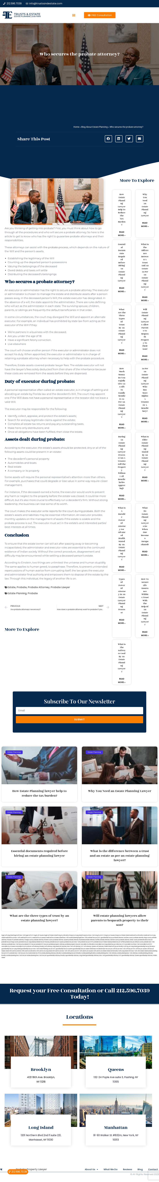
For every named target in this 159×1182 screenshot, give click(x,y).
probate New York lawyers (18, 953)
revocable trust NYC (146, 944)
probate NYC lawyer (29, 944)
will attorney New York (66, 946)
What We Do (104, 1169)
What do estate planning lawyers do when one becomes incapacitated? (145, 526)
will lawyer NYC (130, 949)
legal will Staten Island (50, 935)
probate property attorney (57, 944)
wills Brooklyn (114, 951)
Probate (22, 587)
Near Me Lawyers (107, 949)
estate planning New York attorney (106, 953)
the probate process (55, 247)
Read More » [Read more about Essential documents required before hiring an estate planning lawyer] (121, 290)
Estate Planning (17, 593)
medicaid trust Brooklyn (136, 935)
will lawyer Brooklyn (118, 946)
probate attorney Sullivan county (109, 940)
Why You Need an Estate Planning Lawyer (145, 205)
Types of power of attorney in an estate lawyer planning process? (122, 596)
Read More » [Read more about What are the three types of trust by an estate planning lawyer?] (121, 352)
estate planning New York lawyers (37, 955)
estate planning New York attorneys (127, 953)
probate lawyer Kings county (10, 942)
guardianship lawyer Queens (64, 949)
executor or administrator (73, 350)
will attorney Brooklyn (38, 946)
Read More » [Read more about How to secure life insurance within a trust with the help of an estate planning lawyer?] (145, 634)
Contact (153, 1169)
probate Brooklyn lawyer (145, 940)
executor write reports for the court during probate (62, 511)
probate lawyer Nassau (42, 942)
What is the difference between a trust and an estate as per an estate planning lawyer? (145, 267)
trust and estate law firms (33, 953)
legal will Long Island (8, 935)
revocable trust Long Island (103, 944)
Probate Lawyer (60, 587)
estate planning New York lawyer (16, 955)
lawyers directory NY (117, 944)
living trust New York (88, 935)
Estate (12, 587)
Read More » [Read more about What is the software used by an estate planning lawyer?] (121, 680)
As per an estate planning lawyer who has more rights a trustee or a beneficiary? (145, 390)
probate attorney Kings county (142, 937)
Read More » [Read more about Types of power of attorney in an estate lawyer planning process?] (121, 622)
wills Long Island (123, 951)
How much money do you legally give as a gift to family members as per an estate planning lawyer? (121, 393)
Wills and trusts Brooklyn (29, 951)
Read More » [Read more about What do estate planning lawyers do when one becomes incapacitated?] (145, 553)
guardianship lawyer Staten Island (83, 949)
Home (76, 127)
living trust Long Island (75, 935)
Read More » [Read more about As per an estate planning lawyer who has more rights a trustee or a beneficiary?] (145, 420)
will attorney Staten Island (104, 946)
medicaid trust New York (12, 937)
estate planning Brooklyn (89, 953)
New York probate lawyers (90, 937)
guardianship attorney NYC (113, 955)
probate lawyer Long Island (27, 942)
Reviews (122, 1169)
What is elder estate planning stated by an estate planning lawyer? (145, 453)
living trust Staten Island (122, 935)
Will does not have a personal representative (44, 397)
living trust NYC (99, 935)
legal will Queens (39, 935)
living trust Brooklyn (63, 935)
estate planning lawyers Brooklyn (72, 953)
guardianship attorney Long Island (76, 955)
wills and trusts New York (59, 951)
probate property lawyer (72, 944)
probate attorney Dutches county (123, 937)
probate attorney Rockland (76, 940)
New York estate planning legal (72, 937)
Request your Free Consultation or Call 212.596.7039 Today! (80, 993)
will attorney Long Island (52, 946)
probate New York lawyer (15, 944)
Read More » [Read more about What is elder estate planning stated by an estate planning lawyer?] (145, 479)
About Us (82, 1169)
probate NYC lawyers (42, 944)
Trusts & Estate (27, 14)
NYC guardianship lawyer (105, 937)
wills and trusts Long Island (44, 951)
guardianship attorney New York (95, 955)
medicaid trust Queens (39, 937)
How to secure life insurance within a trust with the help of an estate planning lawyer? (145, 602)
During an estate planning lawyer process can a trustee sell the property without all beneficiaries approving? (122, 462)
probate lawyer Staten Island (102, 942)
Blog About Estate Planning (94, 127)
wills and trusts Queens (86, 951)
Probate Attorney (39, 587)
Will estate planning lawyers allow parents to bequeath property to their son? (145, 329)
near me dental (97, 949)
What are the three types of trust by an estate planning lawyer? (122, 326)
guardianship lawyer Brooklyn (146, 946)
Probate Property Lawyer (31, 1169)
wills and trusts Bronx (15, 951)
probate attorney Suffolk (92, 940)
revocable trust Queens (9, 946)
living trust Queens (109, 935)
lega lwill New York (19, 935)
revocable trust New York (132, 944)
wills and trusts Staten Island (102, 951)
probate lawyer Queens (57, 942)
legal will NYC (29, 935)
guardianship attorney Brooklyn (56, 955)
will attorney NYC (78, 946)
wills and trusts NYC (73, 951)
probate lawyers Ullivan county (134, 942)
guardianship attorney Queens (130, 955)
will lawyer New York (119, 949)
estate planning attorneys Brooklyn (51, 953)
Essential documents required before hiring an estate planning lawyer (121, 262)
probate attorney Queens (60, 940)
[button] (73, 15)
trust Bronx (28, 946)
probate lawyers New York (72, 942)
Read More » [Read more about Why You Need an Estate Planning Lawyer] (145, 225)
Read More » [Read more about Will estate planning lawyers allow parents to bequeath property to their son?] (145, 358)
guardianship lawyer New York (30, 949)
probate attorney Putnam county (43, 940)
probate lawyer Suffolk (118, 942)
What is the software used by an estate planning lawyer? (122, 658)
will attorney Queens (90, 946)
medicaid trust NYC (26, 937)
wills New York (132, 951)
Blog (137, 1169)
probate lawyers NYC (86, 942)
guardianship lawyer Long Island (11, 949)
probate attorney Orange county (23, 940)
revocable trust (20, 946)
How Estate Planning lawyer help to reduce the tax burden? (121, 209)
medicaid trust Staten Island (54, 937)
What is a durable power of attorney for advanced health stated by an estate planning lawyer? (122, 533)
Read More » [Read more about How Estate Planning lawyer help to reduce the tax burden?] (121, 234)
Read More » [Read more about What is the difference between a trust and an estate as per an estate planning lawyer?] (145, 299)
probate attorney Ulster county (128, 940)
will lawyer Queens (141, 949)
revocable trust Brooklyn (87, 944)
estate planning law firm (27, 16)
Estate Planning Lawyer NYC (47, 949)
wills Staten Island (142, 951)
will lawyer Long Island (130, 946)
